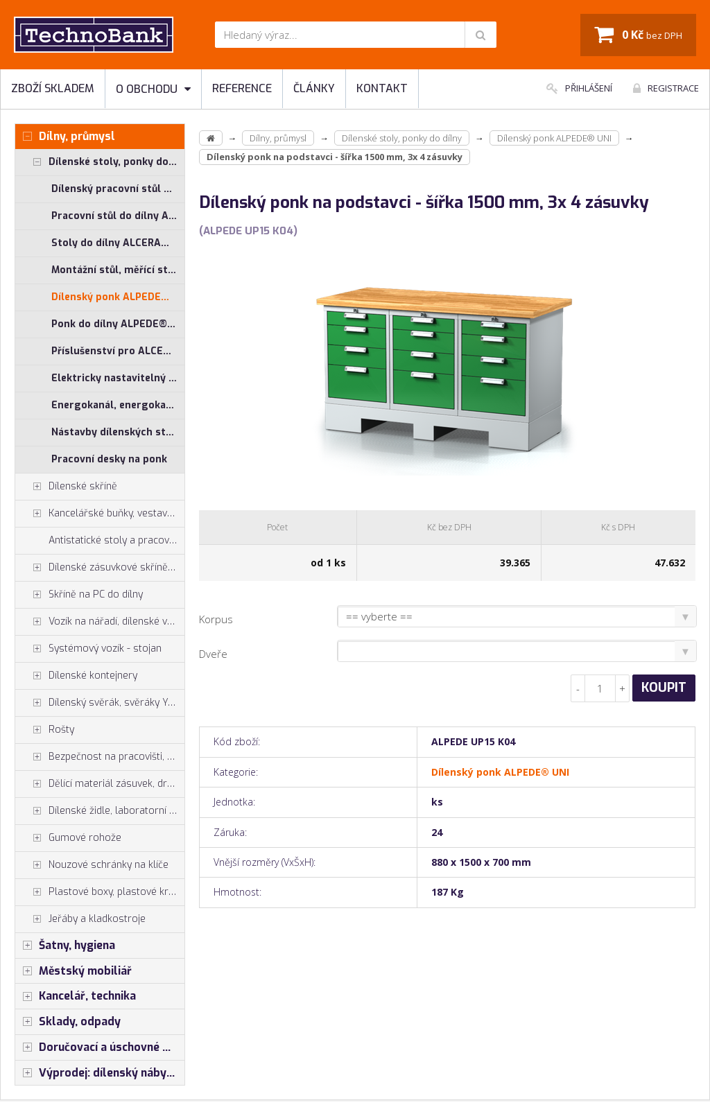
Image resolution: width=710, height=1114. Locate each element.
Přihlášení (579, 88)
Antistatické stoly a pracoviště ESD (116, 540)
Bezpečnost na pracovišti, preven (99, 757)
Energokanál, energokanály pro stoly (117, 405)
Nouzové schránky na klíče (91, 865)
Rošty (44, 730)
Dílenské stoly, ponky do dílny (99, 162)
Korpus (216, 619)
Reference (242, 88)
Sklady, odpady (68, 1021)
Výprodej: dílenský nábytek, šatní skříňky (99, 1073)
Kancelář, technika (75, 996)
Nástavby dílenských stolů (116, 432)
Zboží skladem (52, 88)
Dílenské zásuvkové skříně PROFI (99, 568)
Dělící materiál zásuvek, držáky (99, 784)
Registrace (666, 88)
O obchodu (153, 89)
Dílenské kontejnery (76, 676)
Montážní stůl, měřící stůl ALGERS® (117, 270)
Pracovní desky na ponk (109, 459)
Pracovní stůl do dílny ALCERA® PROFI (117, 216)
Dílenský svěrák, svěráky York (99, 703)
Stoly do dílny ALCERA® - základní (117, 243)
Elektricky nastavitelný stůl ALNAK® (117, 378)
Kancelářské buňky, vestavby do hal (99, 514)
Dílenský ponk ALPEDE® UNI (117, 297)
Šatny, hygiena (65, 945)
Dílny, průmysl (65, 136)
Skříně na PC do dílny (79, 595)
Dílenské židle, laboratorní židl (99, 811)
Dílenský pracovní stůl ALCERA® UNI (117, 188)
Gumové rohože (68, 838)
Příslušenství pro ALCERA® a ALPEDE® (117, 351)
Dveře (213, 654)
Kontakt (382, 88)
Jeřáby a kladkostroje (80, 919)
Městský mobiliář (73, 971)
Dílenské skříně (66, 486)
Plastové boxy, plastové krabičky (99, 892)
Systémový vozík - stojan (88, 649)
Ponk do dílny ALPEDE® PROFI (117, 324)
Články (314, 88)
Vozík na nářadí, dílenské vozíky (99, 622)
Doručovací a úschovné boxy (99, 1047)
